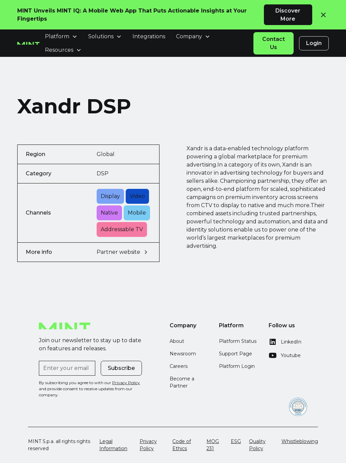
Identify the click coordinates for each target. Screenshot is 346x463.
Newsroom (183, 354)
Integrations (148, 36)
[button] (33, 455)
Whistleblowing (299, 441)
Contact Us (273, 43)
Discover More (287, 14)
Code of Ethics (181, 444)
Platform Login (237, 366)
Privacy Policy (148, 444)
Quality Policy (257, 444)
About (177, 341)
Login (314, 43)
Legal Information (113, 444)
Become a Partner (182, 382)
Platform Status (237, 341)
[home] (28, 43)
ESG (236, 441)
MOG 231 (212, 444)
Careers (179, 366)
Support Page (235, 354)
